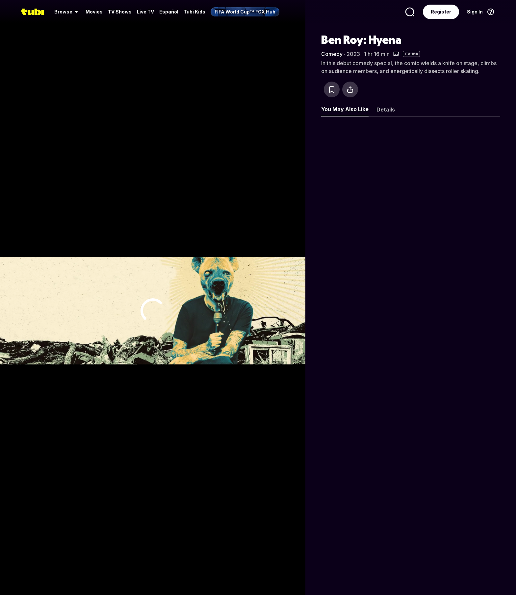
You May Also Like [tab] (345, 109)
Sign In (475, 11)
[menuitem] (67, 12)
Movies (94, 11)
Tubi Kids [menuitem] (194, 11)
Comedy (332, 54)
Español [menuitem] (168, 11)
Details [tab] (385, 109)
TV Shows (120, 11)
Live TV (145, 11)
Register (441, 11)
